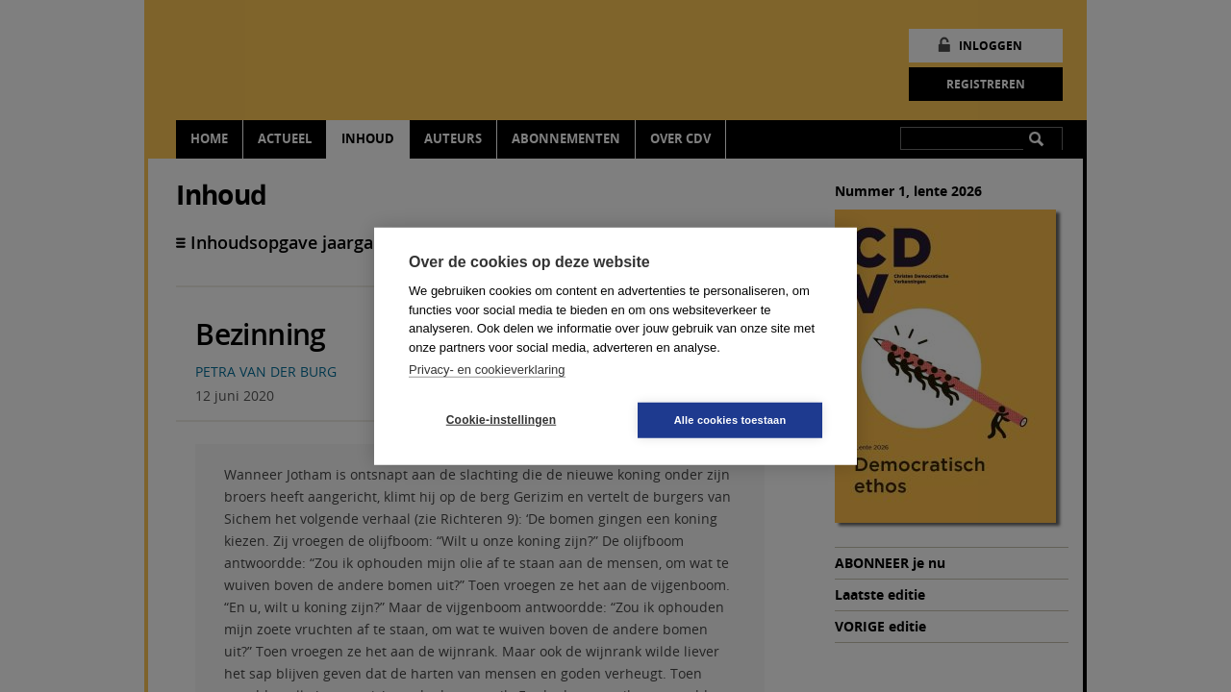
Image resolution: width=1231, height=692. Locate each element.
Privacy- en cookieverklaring (487, 369)
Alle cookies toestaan (730, 419)
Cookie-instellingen (501, 420)
